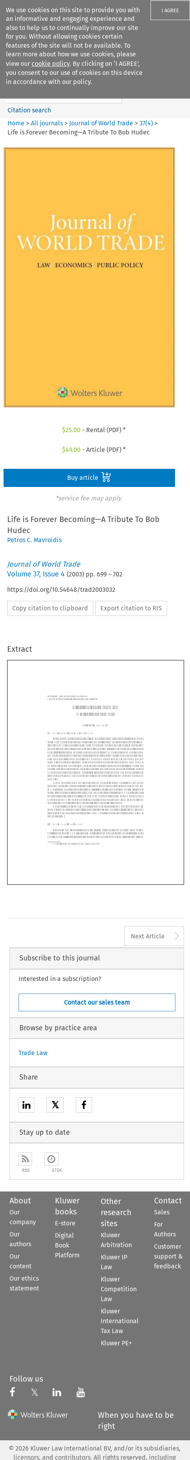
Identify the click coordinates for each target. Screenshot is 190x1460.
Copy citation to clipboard (50, 608)
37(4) (146, 123)
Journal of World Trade (101, 123)
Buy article (89, 477)
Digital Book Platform (67, 1245)
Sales (161, 1212)
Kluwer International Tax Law (120, 1321)
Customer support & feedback (168, 1256)
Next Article (148, 936)
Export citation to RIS (131, 608)
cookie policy (51, 63)
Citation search (29, 110)
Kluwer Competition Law (119, 1289)
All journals (47, 123)
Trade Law (33, 1053)
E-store (65, 1223)
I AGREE (170, 10)
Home (16, 123)
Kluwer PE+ (116, 1343)
